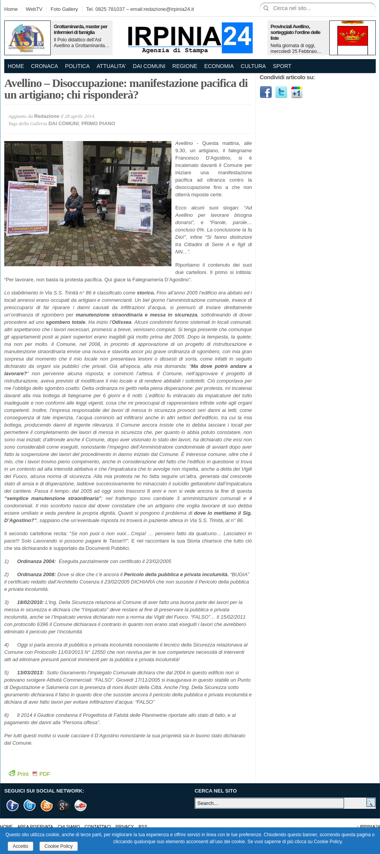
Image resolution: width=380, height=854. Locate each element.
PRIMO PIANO (98, 123)
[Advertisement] (318, 156)
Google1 (297, 92)
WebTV (34, 9)
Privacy (124, 826)
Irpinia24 (368, 826)
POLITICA (77, 66)
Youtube (81, 805)
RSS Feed (46, 805)
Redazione (46, 116)
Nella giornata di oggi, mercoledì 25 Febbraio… (296, 48)
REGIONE (184, 66)
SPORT (282, 66)
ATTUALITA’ (111, 66)
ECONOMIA (219, 66)
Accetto (20, 846)
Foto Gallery (64, 9)
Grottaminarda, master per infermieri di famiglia (80, 29)
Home (11, 9)
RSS (143, 826)
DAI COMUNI (149, 66)
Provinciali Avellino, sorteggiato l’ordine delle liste (295, 32)
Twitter (281, 92)
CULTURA (253, 66)
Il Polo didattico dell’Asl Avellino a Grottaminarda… (82, 42)
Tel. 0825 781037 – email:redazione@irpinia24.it (140, 9)
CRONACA (44, 66)
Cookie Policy (59, 846)
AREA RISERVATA (35, 826)
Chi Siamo (69, 826)
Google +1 (63, 805)
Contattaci (98, 826)
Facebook (266, 92)
